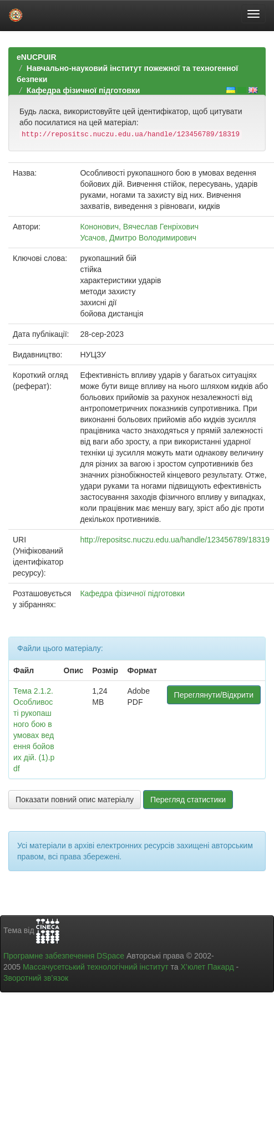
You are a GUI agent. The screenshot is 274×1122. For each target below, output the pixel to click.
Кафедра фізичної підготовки (83, 90)
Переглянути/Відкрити (213, 694)
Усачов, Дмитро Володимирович (138, 237)
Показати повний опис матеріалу (75, 799)
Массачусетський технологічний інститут (96, 966)
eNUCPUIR (37, 57)
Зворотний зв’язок (35, 978)
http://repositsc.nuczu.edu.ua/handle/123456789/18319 (175, 539)
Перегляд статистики (188, 799)
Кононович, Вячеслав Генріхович (139, 226)
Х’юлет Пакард (207, 966)
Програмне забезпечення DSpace (63, 955)
